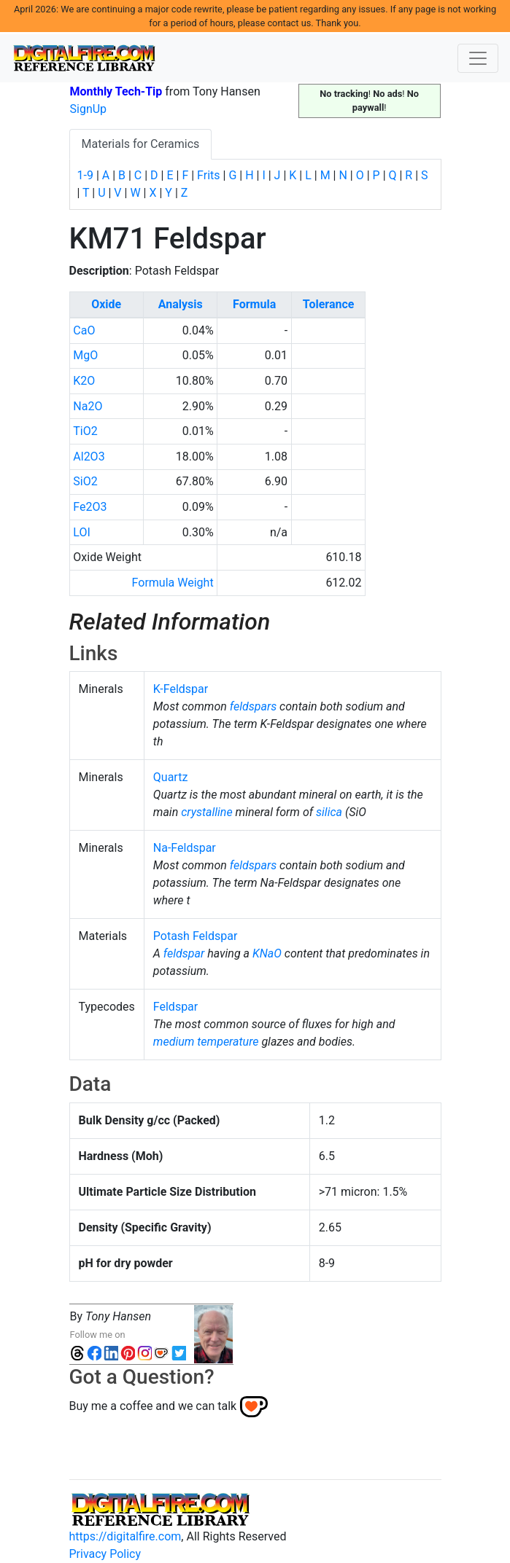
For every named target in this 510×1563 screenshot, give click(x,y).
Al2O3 (88, 456)
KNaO (267, 953)
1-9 (85, 175)
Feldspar (175, 1007)
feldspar (183, 953)
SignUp (88, 109)
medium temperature (206, 1042)
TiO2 (85, 431)
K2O (84, 381)
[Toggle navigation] (477, 58)
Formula (254, 304)
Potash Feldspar (195, 936)
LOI (81, 532)
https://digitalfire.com (125, 1536)
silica (329, 812)
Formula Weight (173, 582)
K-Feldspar (180, 689)
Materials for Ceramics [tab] (141, 144)
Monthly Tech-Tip (116, 91)
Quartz (170, 777)
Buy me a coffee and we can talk (153, 1406)
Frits (208, 175)
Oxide (106, 304)
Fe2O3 (90, 507)
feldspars (253, 706)
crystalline (207, 812)
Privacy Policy (105, 1554)
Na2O (87, 406)
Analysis (180, 304)
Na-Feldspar (184, 848)
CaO (84, 330)
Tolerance (329, 304)
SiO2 (85, 481)
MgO (85, 355)
